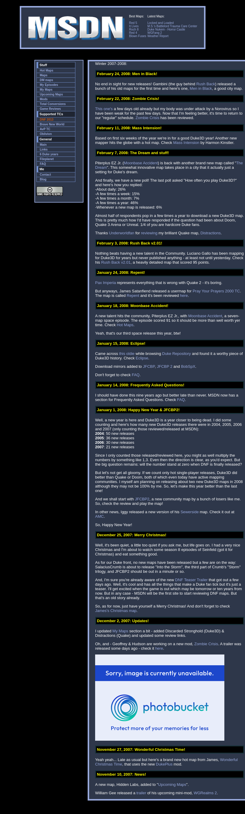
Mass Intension (186, 142)
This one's (104, 109)
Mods (44, 99)
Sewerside (189, 512)
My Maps (46, 89)
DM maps (46, 80)
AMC (99, 516)
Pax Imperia (105, 282)
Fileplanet (47, 159)
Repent (133, 295)
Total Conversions (53, 104)
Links (44, 149)
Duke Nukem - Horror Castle (166, 29)
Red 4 (133, 32)
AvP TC (45, 129)
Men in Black (201, 88)
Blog (43, 179)
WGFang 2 (154, 32)
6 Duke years (49, 154)
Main (43, 144)
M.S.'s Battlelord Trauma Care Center (172, 26)
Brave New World (52, 124)
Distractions (210, 233)
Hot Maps (46, 70)
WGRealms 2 (205, 793)
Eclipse (142, 358)
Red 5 (133, 23)
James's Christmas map (115, 610)
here (184, 295)
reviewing (149, 233)
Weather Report (157, 36)
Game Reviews (50, 108)
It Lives (134, 26)
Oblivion (46, 134)
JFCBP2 (142, 499)
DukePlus (164, 764)
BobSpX (188, 366)
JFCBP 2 (164, 366)
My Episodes (49, 84)
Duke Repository (176, 353)
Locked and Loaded (160, 23)
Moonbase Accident (141, 163)
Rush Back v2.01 (115, 262)
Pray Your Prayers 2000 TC (216, 291)
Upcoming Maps (51, 94)
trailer (141, 793)
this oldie (126, 353)
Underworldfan (121, 233)
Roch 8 (134, 29)
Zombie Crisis (147, 118)
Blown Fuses (137, 36)
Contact (45, 174)
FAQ (43, 163)
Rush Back (205, 84)
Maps (44, 75)
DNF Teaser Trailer (191, 580)
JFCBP (149, 366)
